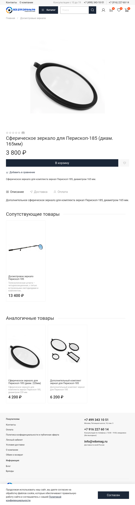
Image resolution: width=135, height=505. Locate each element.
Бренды (10, 471)
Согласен (113, 495)
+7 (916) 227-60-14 (119, 2)
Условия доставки (15, 445)
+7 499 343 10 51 (96, 420)
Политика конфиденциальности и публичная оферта (32, 435)
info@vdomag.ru (95, 441)
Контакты (11, 2)
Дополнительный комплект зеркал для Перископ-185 (65, 382)
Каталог (48, 10)
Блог (8, 466)
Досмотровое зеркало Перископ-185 (20, 277)
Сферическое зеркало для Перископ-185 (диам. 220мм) (24, 382)
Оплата (9, 429)
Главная (10, 18)
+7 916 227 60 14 (96, 429)
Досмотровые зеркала (33, 18)
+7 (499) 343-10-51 (94, 2)
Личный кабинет (14, 440)
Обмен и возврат (14, 455)
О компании (26, 2)
